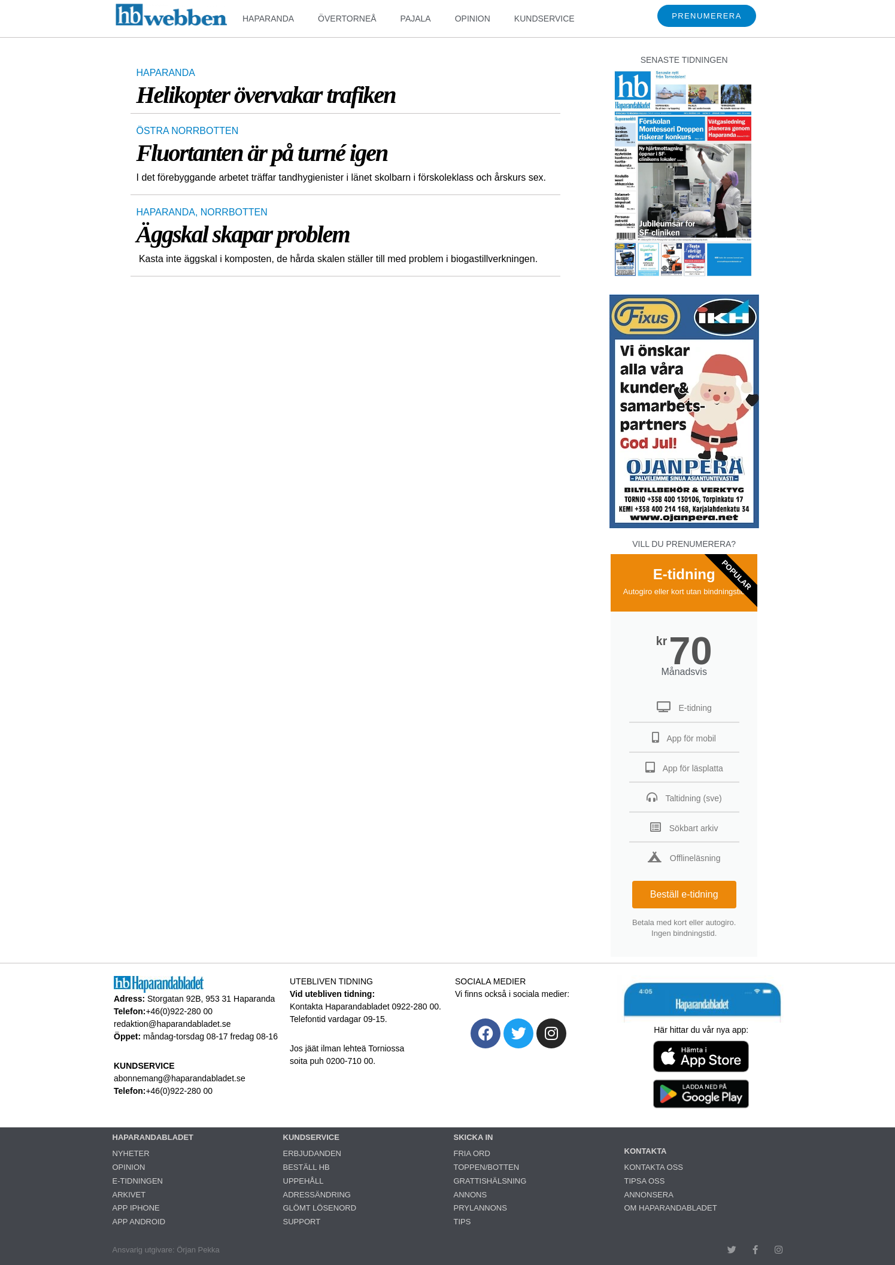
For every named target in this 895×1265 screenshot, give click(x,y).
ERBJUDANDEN (312, 1153)
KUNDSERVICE (544, 18)
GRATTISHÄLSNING (490, 1180)
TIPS (462, 1221)
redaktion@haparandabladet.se (172, 1024)
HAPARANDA (268, 18)
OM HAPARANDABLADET (670, 1207)
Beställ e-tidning (684, 894)
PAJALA (416, 18)
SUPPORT (302, 1221)
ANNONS (470, 1194)
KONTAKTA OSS (653, 1167)
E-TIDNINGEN (138, 1180)
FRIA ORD (472, 1153)
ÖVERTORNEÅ (347, 18)
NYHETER (131, 1153)
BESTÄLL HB (306, 1167)
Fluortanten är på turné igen (262, 152)
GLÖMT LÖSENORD (320, 1207)
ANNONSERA (648, 1194)
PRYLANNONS (480, 1207)
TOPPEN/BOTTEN (487, 1167)
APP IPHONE (136, 1207)
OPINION (472, 18)
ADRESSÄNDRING (317, 1194)
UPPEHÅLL (303, 1180)
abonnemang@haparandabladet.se (179, 1078)
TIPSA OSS (644, 1180)
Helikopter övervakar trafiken (266, 94)
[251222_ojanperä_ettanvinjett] (684, 525)
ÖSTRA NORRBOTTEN (187, 131)
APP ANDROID (139, 1221)
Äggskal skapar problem (243, 234)
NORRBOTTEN (234, 212)
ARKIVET (129, 1194)
